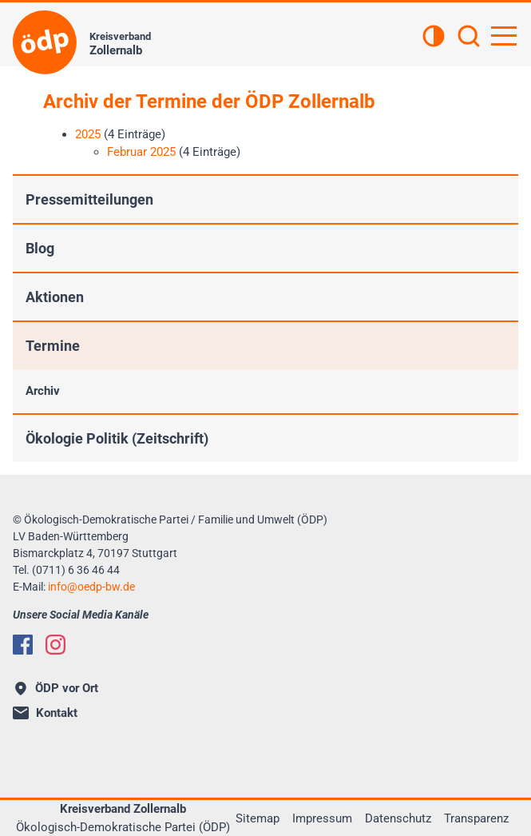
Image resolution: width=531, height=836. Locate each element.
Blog (40, 248)
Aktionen (55, 297)
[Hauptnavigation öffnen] (503, 36)
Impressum (322, 818)
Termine (53, 345)
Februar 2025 (141, 152)
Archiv (43, 391)
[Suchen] (468, 38)
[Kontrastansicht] (433, 38)
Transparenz (476, 818)
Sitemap (257, 818)
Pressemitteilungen (89, 199)
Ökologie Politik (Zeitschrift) (117, 438)
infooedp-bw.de (91, 586)
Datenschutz (398, 818)
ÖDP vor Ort (56, 688)
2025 (88, 134)
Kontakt (45, 713)
